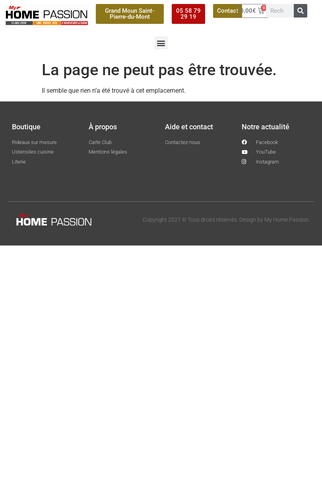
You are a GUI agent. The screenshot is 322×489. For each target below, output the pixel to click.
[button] (161, 42)
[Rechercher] (300, 11)
